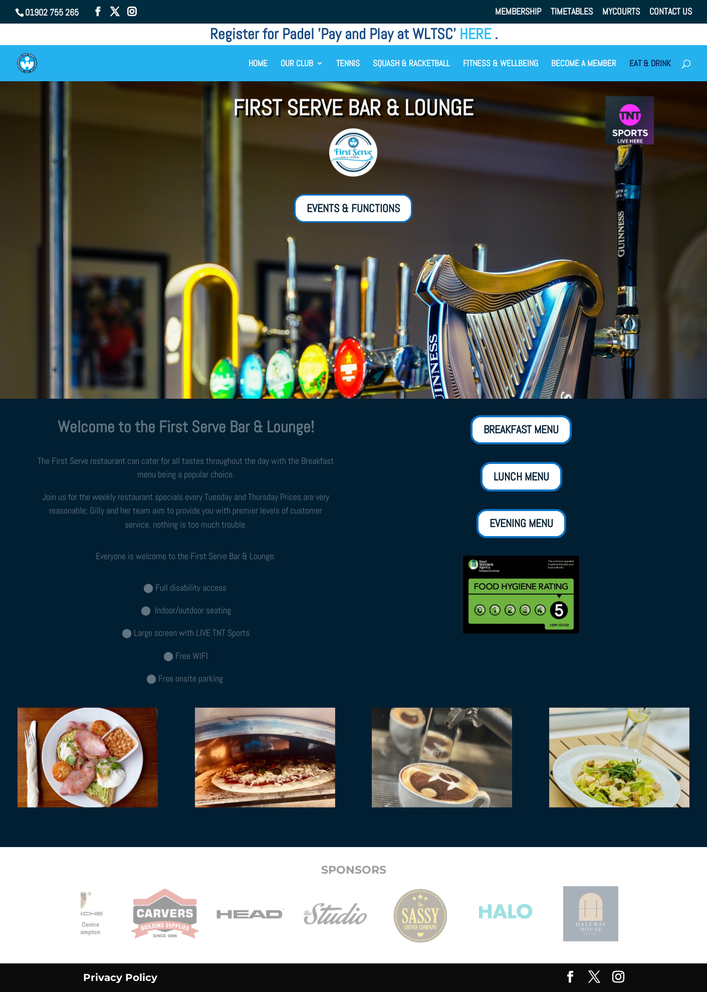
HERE (477, 34)
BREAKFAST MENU (521, 429)
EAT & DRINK (650, 64)
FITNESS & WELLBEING (500, 64)
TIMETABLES (572, 12)
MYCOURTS (621, 12)
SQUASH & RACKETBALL (411, 64)
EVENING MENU (521, 523)
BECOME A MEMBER (583, 64)
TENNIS (348, 64)
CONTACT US (670, 12)
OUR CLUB (297, 64)
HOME (258, 64)
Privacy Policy (120, 977)
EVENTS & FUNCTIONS (353, 208)
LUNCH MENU (521, 476)
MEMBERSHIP (518, 12)
